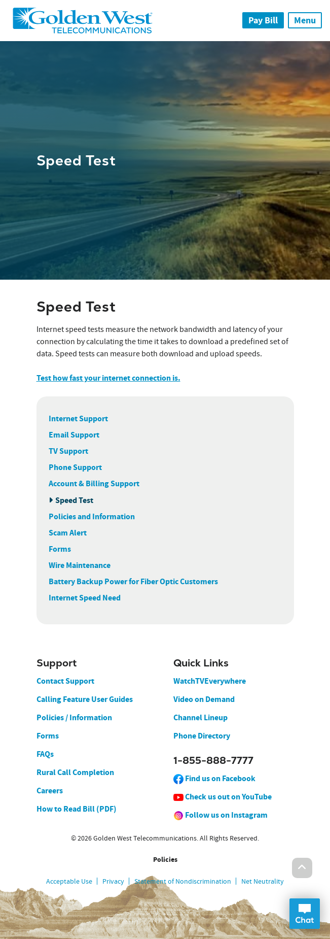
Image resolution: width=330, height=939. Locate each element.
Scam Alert (68, 532)
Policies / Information (74, 717)
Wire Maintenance (80, 565)
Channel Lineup (200, 717)
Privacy (113, 881)
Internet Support (78, 418)
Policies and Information (92, 516)
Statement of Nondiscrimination (182, 881)
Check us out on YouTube (222, 796)
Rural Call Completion (75, 772)
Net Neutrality (262, 881)
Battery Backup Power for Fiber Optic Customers (133, 581)
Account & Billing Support (94, 483)
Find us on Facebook (214, 778)
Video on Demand (204, 699)
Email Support (74, 434)
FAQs (45, 754)
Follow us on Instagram (220, 815)
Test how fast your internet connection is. (108, 378)
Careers (49, 790)
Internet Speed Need (85, 597)
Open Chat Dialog (304, 913)
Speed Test (74, 500)
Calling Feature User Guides (84, 699)
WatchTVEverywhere (209, 681)
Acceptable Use (69, 881)
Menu (305, 20)
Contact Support (65, 681)
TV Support (68, 451)
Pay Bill (263, 20)
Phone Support (75, 467)
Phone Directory (201, 735)
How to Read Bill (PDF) (76, 808)
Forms (60, 549)
